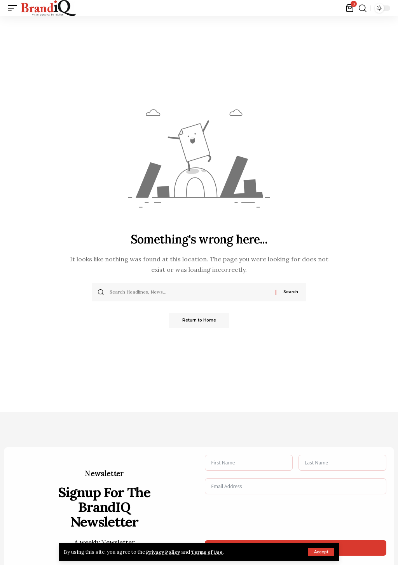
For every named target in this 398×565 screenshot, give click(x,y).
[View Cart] (350, 8)
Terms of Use (212, 552)
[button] (321, 552)
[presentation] (264, 517)
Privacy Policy (164, 552)
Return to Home (199, 320)
